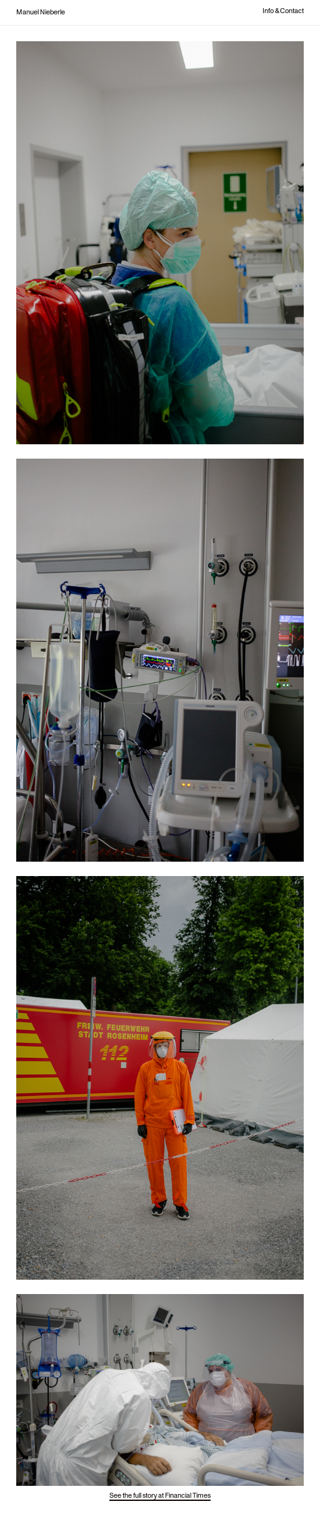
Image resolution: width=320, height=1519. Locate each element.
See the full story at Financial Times (160, 1495)
